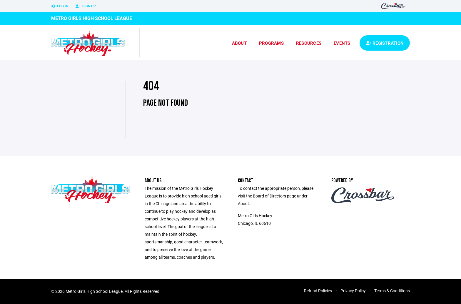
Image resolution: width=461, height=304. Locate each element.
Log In (59, 6)
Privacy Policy (353, 290)
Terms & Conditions (392, 290)
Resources (308, 43)
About (239, 43)
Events (342, 43)
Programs (271, 43)
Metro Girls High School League (91, 18)
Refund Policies (318, 290)
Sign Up (86, 6)
